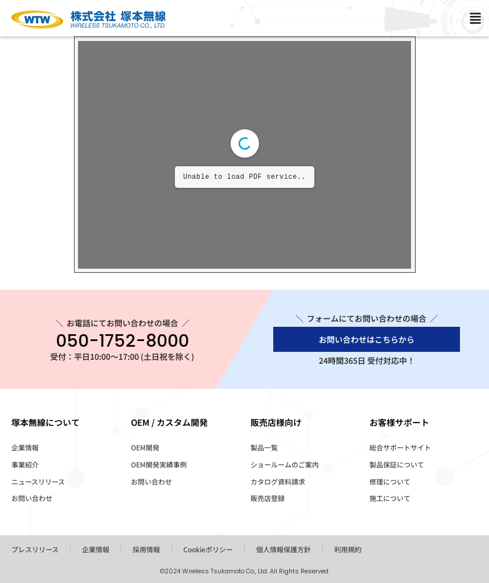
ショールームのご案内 (284, 464)
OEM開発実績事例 (159, 464)
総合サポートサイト (400, 447)
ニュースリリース (38, 481)
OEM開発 (145, 447)
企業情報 (25, 447)
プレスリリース (35, 549)
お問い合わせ (31, 498)
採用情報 (146, 549)
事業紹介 (25, 464)
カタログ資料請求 (277, 481)
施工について (389, 498)
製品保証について (396, 464)
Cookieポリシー (208, 549)
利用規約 (347, 549)
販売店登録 (267, 498)
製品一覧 (264, 447)
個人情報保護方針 (283, 549)
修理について (389, 481)
